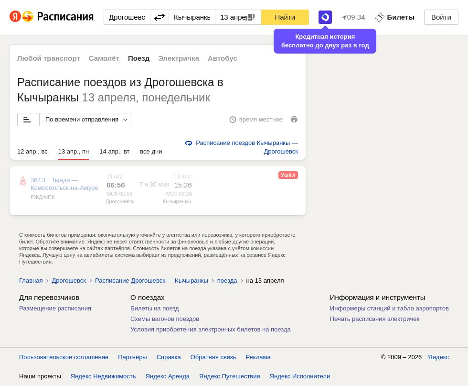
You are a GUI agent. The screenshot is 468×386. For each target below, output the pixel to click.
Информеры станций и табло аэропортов (389, 308)
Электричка (178, 58)
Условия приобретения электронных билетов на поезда (210, 329)
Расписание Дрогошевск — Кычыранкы (151, 280)
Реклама (258, 357)
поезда (227, 280)
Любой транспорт (48, 58)
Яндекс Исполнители (300, 376)
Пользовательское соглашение (63, 357)
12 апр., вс (32, 151)
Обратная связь (213, 357)
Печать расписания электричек (374, 318)
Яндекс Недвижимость (103, 376)
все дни (151, 151)
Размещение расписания (55, 308)
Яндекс (438, 357)
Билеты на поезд (154, 308)
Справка (169, 357)
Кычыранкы (177, 201)
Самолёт (104, 58)
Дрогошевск (120, 201)
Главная (31, 280)
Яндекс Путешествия (229, 376)
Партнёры (132, 357)
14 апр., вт (114, 151)
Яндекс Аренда (168, 376)
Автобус (222, 58)
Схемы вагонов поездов (164, 318)
